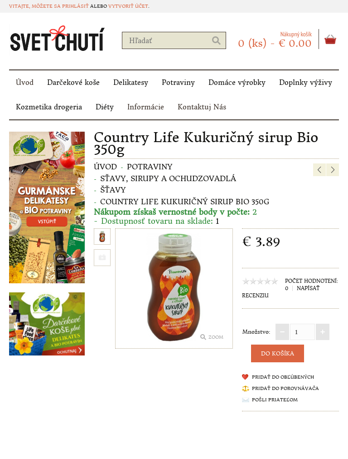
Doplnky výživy (305, 82)
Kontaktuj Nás (202, 107)
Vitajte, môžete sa (35, 6)
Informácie (145, 107)
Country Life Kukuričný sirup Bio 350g (184, 201)
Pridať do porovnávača (285, 388)
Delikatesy (130, 82)
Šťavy (113, 189)
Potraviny (178, 82)
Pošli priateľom (275, 400)
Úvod (25, 82)
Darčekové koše (73, 82)
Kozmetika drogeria (49, 107)
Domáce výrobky (237, 82)
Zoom (215, 337)
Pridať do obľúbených (283, 377)
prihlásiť (75, 6)
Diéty (105, 107)
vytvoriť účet (128, 6)
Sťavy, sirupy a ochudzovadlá (168, 178)
